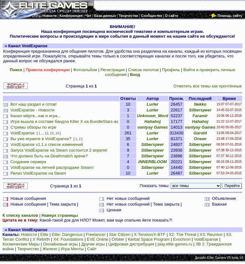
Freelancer (96, 234)
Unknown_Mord (152, 115)
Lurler (153, 104)
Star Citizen (119, 234)
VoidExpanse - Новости (33, 110)
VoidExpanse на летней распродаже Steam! (52, 167)
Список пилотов (143, 69)
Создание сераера (28, 161)
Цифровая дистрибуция (131, 244)
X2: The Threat (182, 234)
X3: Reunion (211, 234)
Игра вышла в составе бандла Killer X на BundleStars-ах (64, 121)
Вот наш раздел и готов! (34, 104)
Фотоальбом (85, 69)
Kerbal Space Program (149, 239)
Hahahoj (153, 121)
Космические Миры (21, 244)
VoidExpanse (23, 133)
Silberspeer (200, 110)
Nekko (200, 104)
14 (57, 133)
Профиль (171, 69)
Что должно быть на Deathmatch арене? (49, 156)
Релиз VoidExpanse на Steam (38, 173)
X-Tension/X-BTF (150, 234)
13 (52, 133)
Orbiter (118, 239)
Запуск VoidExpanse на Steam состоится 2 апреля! (59, 150)
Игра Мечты (72, 248)
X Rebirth (41, 239)
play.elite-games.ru (175, 244)
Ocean (200, 138)
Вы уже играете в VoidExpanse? (41, 138)
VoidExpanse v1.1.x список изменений (47, 144)
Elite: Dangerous (67, 234)
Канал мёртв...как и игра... (36, 115)
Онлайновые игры (60, 244)
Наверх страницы (59, 215)
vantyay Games (152, 127)
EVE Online (97, 239)
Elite (44, 234)
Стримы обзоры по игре (33, 127)
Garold (200, 133)
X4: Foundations (68, 239)
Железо (49, 248)
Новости (29, 234)
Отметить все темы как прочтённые (207, 86)
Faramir (200, 115)
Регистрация (112, 69)
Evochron (182, 239)
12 (46, 133)
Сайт (92, 248)
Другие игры (93, 244)
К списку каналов (20, 215)
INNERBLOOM (152, 161)
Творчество (28, 248)
